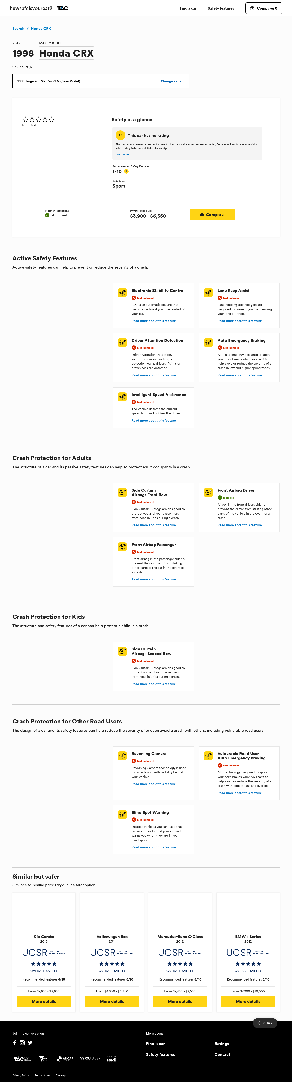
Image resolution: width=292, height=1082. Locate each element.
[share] (265, 1023)
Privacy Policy (20, 1075)
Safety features (221, 8)
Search (18, 28)
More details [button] (44, 1001)
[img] (62, 119)
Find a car (188, 8)
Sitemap (61, 1075)
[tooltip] (126, 171)
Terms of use (42, 1075)
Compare (212, 214)
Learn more (123, 154)
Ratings (222, 1043)
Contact (222, 1054)
